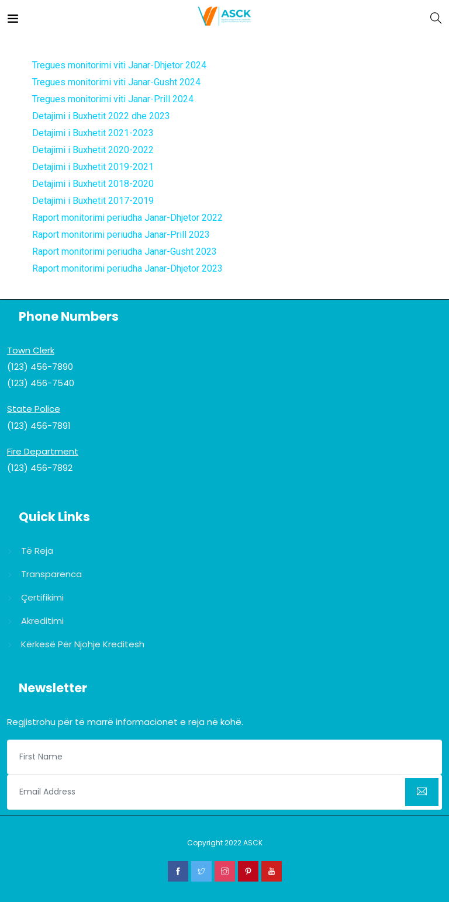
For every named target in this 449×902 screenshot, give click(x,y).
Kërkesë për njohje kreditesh (82, 644)
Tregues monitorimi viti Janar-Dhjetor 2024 (119, 65)
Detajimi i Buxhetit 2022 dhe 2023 (101, 116)
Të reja (37, 550)
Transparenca (51, 574)
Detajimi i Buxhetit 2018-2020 (93, 183)
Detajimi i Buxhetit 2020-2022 (93, 149)
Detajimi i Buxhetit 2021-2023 (93, 132)
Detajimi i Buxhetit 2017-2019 (93, 200)
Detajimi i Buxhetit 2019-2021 (93, 166)
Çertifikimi (42, 597)
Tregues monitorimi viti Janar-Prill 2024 (113, 99)
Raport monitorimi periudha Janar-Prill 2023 (121, 234)
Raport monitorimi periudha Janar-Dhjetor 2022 (127, 217)
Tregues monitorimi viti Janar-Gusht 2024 (116, 82)
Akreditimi (42, 621)
